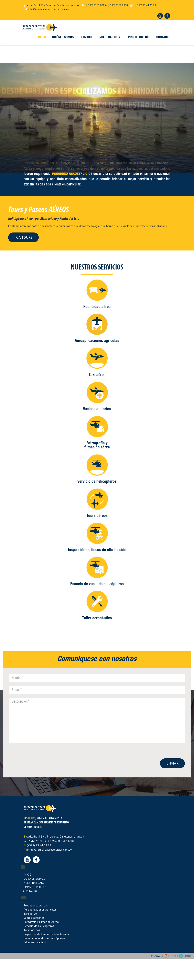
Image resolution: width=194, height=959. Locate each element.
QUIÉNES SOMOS (34, 878)
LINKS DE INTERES (35, 887)
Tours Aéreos (32, 930)
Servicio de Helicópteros (39, 926)
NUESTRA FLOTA (34, 883)
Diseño (180, 956)
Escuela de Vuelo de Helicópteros (44, 938)
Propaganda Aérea (35, 905)
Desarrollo (159, 956)
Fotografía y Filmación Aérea (41, 922)
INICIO (28, 874)
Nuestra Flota (109, 37)
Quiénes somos (63, 37)
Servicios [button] (86, 37)
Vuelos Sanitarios (34, 918)
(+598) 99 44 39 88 (145, 5)
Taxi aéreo (30, 913)
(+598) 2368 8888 (118, 5)
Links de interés (138, 37)
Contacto (163, 37)
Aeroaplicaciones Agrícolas (40, 909)
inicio (42, 37)
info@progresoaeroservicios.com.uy (48, 8)
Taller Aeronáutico (34, 942)
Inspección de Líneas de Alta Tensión (46, 934)
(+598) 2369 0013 (96, 5)
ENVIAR (172, 763)
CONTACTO (30, 891)
